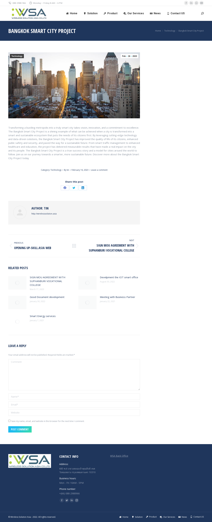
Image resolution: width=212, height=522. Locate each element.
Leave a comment (99, 170)
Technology (16, 56)
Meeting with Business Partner (117, 297)
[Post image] (17, 283)
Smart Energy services (43, 316)
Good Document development (47, 297)
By (66, 170)
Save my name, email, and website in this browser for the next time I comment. (47, 421)
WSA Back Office (119, 455)
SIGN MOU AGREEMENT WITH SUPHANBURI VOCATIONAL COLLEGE (47, 281)
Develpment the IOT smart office (119, 277)
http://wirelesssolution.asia (44, 213)
